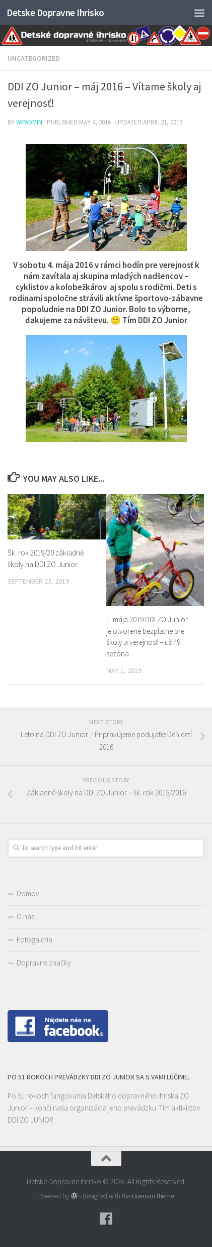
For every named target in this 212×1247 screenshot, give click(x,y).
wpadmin (29, 122)
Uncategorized (34, 58)
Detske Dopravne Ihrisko (55, 13)
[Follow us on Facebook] (106, 1219)
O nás (25, 916)
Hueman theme (153, 1196)
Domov (28, 893)
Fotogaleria (34, 939)
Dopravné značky (44, 962)
